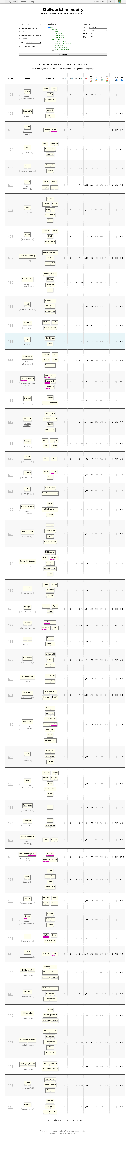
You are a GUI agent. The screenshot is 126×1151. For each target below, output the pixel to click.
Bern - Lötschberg (26, 957)
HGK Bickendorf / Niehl (50, 568)
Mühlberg (54, 203)
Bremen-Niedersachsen (61, 50)
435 (10, 807)
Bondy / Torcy (50, 525)
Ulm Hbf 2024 (50, 854)
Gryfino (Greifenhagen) (27, 676)
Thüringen (26, 494)
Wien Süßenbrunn (50, 825)
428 (10, 641)
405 (10, 168)
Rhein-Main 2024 (26, 628)
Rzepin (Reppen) (50, 756)
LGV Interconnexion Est (50, 327)
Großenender (27, 639)
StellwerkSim (80, 13)
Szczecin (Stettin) (50, 675)
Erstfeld (55, 897)
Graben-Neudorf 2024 (27, 378)
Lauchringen (50, 514)
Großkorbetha (27, 657)
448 (10, 1066)
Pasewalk (54, 471)
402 (10, 113)
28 (81, 64)
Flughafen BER (50, 713)
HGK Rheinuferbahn (27, 1013)
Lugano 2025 (50, 110)
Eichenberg (50, 924)
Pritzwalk (54, 181)
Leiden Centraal (50, 1090)
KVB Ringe (50, 1009)
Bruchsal (55, 359)
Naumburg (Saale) (50, 654)
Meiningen (46, 584)
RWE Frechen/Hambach (50, 998)
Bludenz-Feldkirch (50, 241)
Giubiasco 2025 (27, 111)
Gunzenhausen (27, 805)
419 (10, 459)
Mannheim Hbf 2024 (50, 375)
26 (77, 64)
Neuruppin (45, 187)
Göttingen (27, 916)
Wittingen (46, 88)
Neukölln (50, 734)
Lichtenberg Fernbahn (50, 740)
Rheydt (45, 557)
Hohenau (50, 820)
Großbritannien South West (27, 786)
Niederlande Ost (59, 35)
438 (10, 857)
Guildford (27, 780)
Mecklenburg (26, 478)
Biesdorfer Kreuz (50, 707)
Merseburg (50, 659)
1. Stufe (85, 27)
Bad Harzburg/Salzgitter (50, 273)
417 (10, 422)
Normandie (26, 462)
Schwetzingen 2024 (50, 381)
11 (63, 64)
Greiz (27, 488)
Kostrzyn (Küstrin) (50, 263)
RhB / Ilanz (54, 903)
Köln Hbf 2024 (54, 557)
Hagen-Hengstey (50, 1106)
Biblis (55, 627)
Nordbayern (26, 810)
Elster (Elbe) (46, 697)
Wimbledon (54, 777)
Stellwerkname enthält (28, 28)
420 (10, 475)
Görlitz (27, 877)
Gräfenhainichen (27, 692)
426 (10, 609)
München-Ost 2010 (50, 429)
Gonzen (27, 234)
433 (10, 756)
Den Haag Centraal (50, 311)
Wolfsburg (50, 94)
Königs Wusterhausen (50, 718)
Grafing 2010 (27, 418)
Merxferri (26, 213)
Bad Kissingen (50, 589)
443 (10, 954)
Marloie (50, 343)
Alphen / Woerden (50, 306)
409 (10, 258)
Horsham (55, 772)
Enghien (45, 440)
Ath (46, 445)
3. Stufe (85, 34)
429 (10, 660)
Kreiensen (50, 289)
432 (10, 724)
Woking (50, 783)
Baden (50, 503)
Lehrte (54, 88)
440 (10, 900)
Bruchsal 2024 (50, 386)
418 (10, 443)
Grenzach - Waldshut (27, 506)
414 (10, 360)
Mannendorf (46, 203)
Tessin (26, 116)
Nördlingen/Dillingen (50, 940)
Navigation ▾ (11, 2)
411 (10, 306)
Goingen (27, 207)
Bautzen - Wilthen (50, 886)
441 (10, 919)
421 (10, 491)
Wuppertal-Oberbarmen (50, 1111)
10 (61, 64)
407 (10, 209)
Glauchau (27, 147)
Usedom (50, 477)
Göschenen (27, 898)
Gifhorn (27, 91)
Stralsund (46, 471)
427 (10, 625)
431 (10, 695)
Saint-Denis (46, 322)
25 (74, 64)
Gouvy (27, 339)
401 (10, 94)
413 (10, 341)
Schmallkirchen (50, 209)
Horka (50, 881)
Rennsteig (54, 584)
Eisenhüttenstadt (50, 751)
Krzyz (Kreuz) (50, 257)
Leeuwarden (46, 605)
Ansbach (50, 807)
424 (10, 563)
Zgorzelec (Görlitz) (50, 876)
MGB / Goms (46, 897)
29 (84, 64)
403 (10, 130)
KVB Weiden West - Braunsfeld (50, 977)
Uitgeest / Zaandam (50, 1079)
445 (10, 994)
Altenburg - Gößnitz (50, 149)
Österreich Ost (26, 826)
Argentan (46, 458)
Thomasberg (50, 198)
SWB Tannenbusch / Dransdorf (50, 1020)
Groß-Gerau (27, 623)
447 (10, 1042)
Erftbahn (50, 573)
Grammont (27, 441)
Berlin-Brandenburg (60, 48)
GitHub (73, 1133)
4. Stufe (85, 37)
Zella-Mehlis (50, 595)
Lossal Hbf (50, 397)
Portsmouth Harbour (50, 788)
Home (23, 2)
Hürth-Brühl (50, 1047)
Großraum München (27, 425)
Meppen (55, 605)
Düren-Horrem (50, 562)
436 (10, 823)
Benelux (54, 29)
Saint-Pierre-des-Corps (50, 129)
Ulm (46, 839)
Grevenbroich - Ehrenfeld (27, 561)
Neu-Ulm (46, 935)
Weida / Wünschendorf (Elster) (50, 493)
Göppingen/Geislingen (27, 836)
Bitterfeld (54, 697)
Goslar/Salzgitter (27, 279)
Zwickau (45, 143)
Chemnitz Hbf (50, 154)
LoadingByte (80, 1131)
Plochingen (54, 839)
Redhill (50, 794)
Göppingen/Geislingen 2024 (27, 854)
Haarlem (27, 1083)
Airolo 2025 (46, 903)
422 (10, 509)
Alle (51, 27)
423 (10, 534)
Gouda (27, 304)
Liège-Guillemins (50, 338)
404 (10, 149)
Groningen (27, 607)
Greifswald (27, 472)
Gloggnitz (27, 166)
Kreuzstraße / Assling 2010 (50, 418)
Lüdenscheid (50, 1100)
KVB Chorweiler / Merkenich (50, 971)
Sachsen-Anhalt (26, 663)
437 (10, 840)
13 (68, 64)
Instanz (22, 42)
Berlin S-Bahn (58, 45)
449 (10, 1085)
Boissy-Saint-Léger (50, 530)
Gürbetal (27, 951)
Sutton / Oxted (46, 772)
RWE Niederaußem (50, 552)
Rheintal (55, 230)
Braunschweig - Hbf (50, 99)
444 (10, 972)
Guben (27, 753)
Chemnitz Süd (54, 143)
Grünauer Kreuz (27, 721)
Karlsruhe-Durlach (50, 365)
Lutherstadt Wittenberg (50, 691)
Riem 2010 (50, 424)
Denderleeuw (54, 440)
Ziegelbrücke (46, 230)
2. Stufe (85, 30)
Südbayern (26, 941)
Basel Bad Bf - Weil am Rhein (50, 509)
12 (65, 64)
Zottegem (54, 445)
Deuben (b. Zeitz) (50, 665)
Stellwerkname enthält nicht (30, 35)
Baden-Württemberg (60, 41)
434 (10, 783)
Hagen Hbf (27, 1104)
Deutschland (56, 39)
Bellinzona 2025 (50, 115)
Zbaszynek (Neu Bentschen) (50, 252)
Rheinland (26, 566)
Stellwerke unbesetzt (30, 47)
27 (79, 64)
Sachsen (26, 152)
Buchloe (54, 935)
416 (10, 400)
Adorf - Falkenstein (50, 487)
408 (10, 236)
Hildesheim (50, 279)
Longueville (50, 536)
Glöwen (27, 181)
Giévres (27, 126)
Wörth (55, 354)
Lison (54, 458)
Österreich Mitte (26, 171)
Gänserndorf (27, 821)
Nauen (46, 181)
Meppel (50, 611)
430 (10, 679)
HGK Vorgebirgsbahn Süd (50, 1031)
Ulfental (50, 220)
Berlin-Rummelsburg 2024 (50, 724)
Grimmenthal (27, 588)
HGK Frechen (27, 991)
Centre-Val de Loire (27, 133)
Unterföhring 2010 (50, 413)
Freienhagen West (50, 214)
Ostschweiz (26, 239)
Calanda (50, 236)
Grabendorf (27, 398)
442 (10, 938)
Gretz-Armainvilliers (28, 531)
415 (10, 381)
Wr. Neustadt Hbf (50, 165)
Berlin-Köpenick (50, 729)
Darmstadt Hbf (46, 627)
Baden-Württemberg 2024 (62, 43)
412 (10, 325)
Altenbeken (50, 913)
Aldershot (45, 777)
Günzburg (27, 936)
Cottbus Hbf (50, 761)
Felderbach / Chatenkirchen (50, 402)
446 (10, 1015)
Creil (55, 322)
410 (10, 282)
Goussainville (27, 323)
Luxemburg (58, 33)
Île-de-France (26, 328)
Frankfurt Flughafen (50, 622)
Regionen (52, 24)
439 (10, 879)
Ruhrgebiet (26, 1109)
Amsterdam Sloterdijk (50, 1084)
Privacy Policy (99, 2)
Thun (55, 953)
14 (70, 64)
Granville (27, 457)
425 (10, 590)
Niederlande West (60, 37)
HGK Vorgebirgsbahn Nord (50, 1014)
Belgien (56, 31)
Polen (26, 261)
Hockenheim (46, 354)
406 (10, 185)
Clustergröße (24, 24)
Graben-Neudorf (27, 357)
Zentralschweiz (26, 903)
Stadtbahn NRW (26, 975)
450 (10, 1106)
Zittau (50, 870)
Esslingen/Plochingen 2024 (50, 859)
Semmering (50, 170)
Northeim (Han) (50, 284)
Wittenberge (54, 187)
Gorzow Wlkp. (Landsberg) (27, 256)
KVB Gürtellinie (50, 993)
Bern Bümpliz (46, 953)
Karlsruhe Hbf (46, 359)
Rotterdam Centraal (50, 300)
